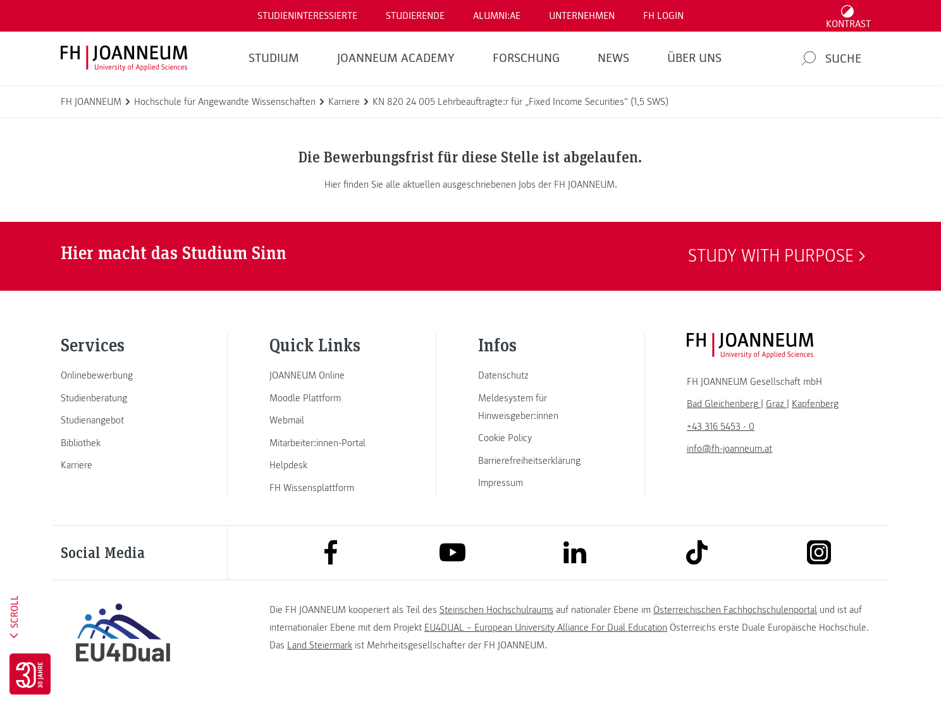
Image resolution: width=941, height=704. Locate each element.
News (613, 58)
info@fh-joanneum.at (729, 448)
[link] (123, 375)
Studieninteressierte (307, 15)
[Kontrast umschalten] (848, 16)
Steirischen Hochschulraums (496, 610)
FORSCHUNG (526, 58)
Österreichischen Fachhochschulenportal (735, 610)
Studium (274, 58)
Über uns (694, 58)
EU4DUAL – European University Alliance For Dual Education (545, 627)
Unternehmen (582, 15)
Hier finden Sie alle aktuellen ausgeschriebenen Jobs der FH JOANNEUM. (470, 184)
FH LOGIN (663, 15)
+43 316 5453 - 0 (720, 426)
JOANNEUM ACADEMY (396, 58)
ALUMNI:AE (496, 15)
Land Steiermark (319, 645)
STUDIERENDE (415, 15)
